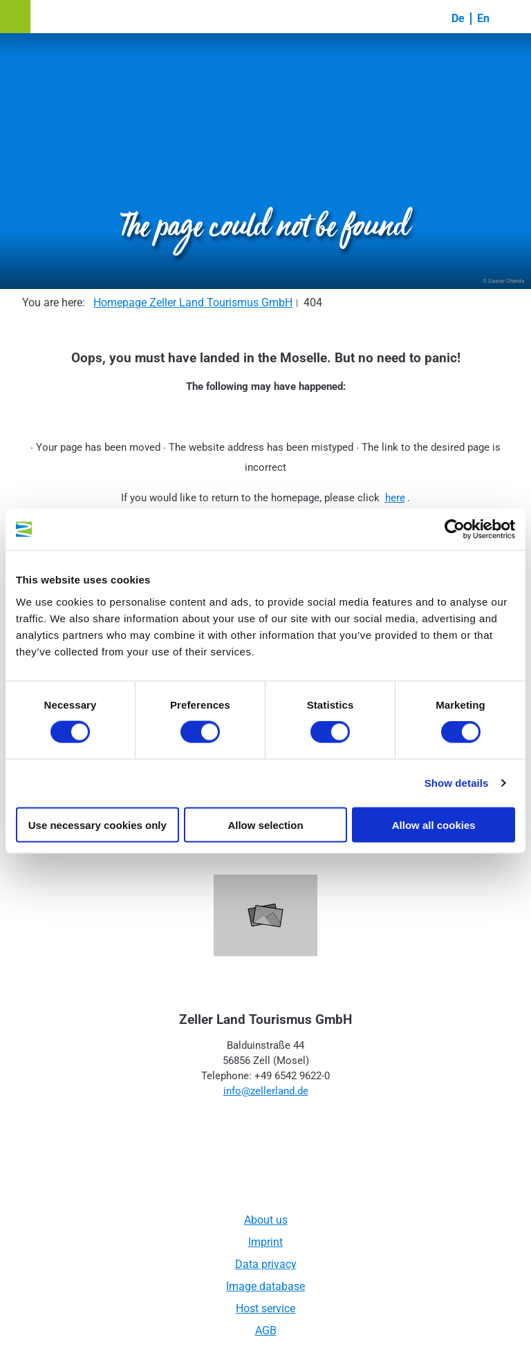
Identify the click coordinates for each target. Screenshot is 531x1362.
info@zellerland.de (265, 1091)
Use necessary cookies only (97, 824)
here (395, 498)
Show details (457, 783)
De (458, 18)
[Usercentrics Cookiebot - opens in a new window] (454, 529)
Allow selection (265, 824)
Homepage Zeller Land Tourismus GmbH (192, 302)
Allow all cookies (434, 824)
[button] (15, 16)
